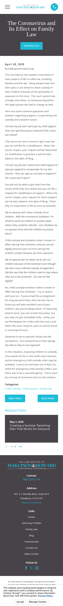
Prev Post (15, 398)
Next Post (48, 398)
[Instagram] (36, 568)
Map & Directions (31, 502)
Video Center (31, 553)
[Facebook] (26, 568)
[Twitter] (31, 568)
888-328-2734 (31, 479)
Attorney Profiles (31, 523)
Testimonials (31, 541)
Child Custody (12, 388)
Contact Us (31, 45)
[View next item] (20, 446)
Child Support (30, 388)
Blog (31, 535)
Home (31, 516)
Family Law (46, 388)
